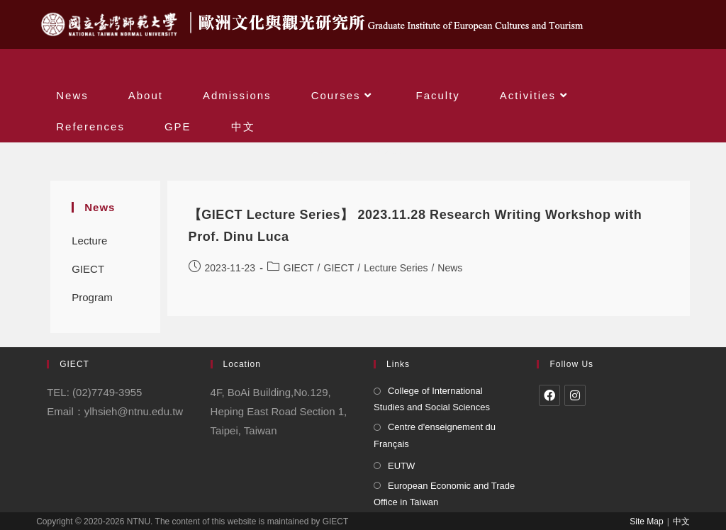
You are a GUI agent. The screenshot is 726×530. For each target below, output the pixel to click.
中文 (681, 521)
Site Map (646, 521)
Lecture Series (89, 245)
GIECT (88, 269)
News (449, 268)
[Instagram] (575, 395)
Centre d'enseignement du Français (435, 435)
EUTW (401, 466)
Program (92, 297)
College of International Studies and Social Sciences (432, 398)
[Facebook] (549, 395)
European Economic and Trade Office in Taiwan (444, 493)
